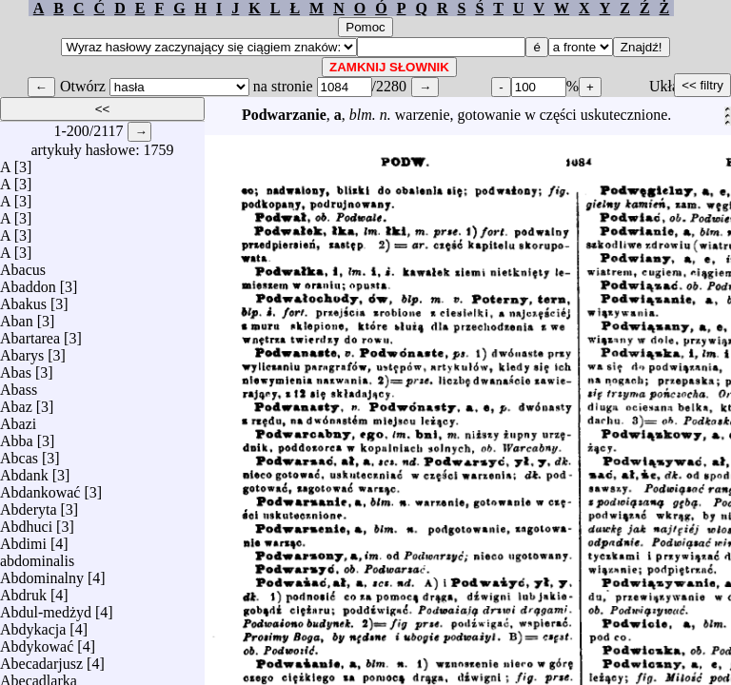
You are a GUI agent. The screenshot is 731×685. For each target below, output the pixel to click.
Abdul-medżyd (45, 607)
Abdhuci (26, 522)
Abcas (19, 453)
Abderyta (28, 505)
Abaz (16, 402)
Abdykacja (33, 624)
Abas (15, 368)
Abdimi (23, 539)
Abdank (24, 470)
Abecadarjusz (41, 659)
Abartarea (30, 333)
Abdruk (23, 590)
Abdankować (40, 488)
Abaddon (28, 282)
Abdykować (36, 642)
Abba (16, 436)
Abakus (23, 299)
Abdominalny (42, 573)
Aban (16, 316)
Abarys (22, 350)
